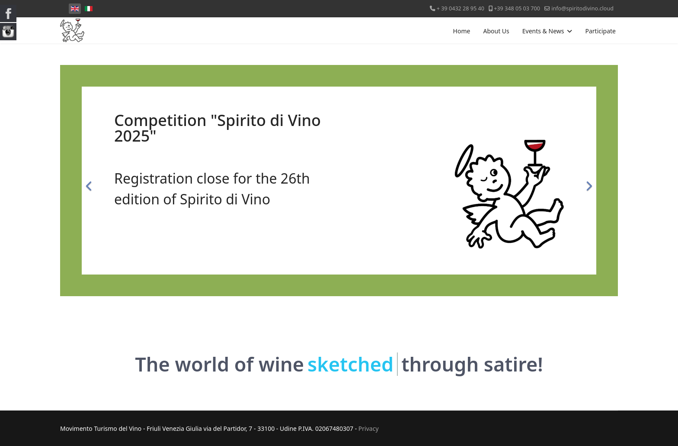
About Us (496, 31)
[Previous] (90, 181)
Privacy (368, 428)
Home (461, 31)
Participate (600, 31)
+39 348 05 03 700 (517, 8)
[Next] (587, 181)
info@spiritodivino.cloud (582, 8)
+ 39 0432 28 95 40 (460, 8)
